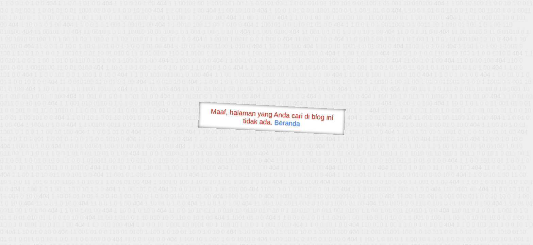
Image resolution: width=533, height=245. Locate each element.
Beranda (287, 122)
